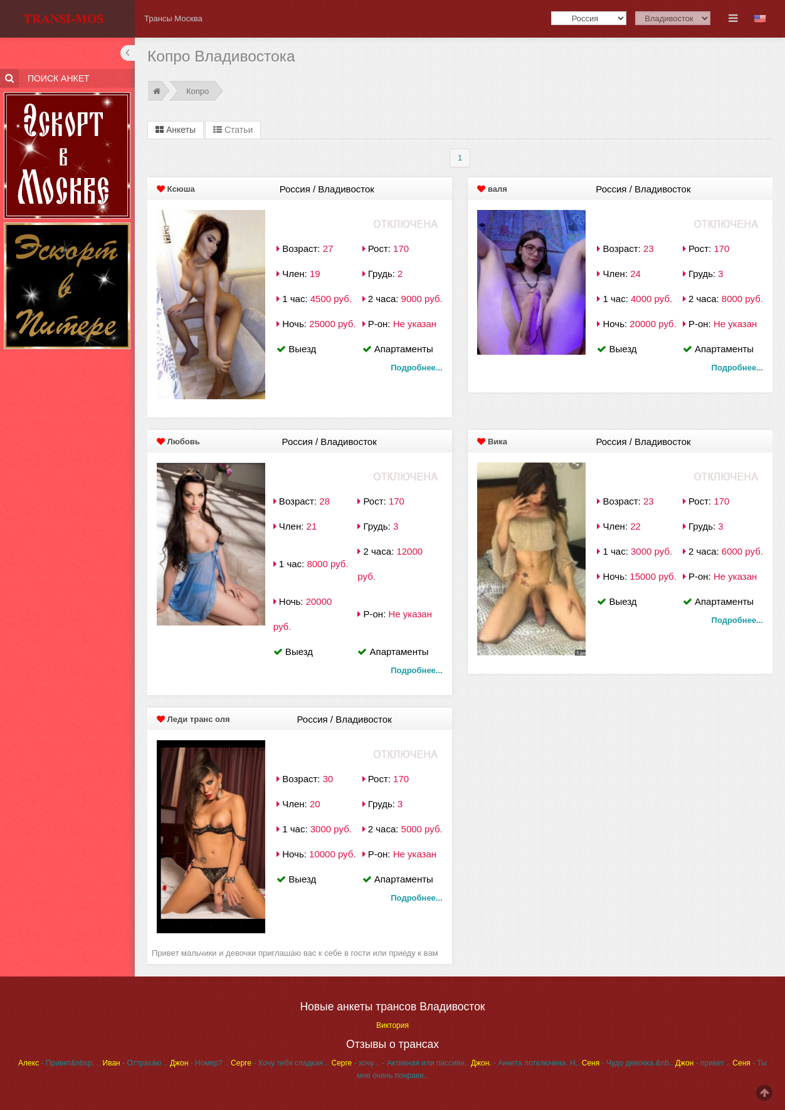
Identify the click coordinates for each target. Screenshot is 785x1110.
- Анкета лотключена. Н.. (525, 1063)
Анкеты (175, 130)
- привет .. (702, 1063)
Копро (197, 91)
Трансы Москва (173, 18)
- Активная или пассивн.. (425, 1063)
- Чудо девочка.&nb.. (627, 1063)
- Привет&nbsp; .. (59, 1063)
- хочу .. (355, 1063)
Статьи (233, 130)
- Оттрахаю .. (135, 1063)
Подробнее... (416, 367)
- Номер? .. (199, 1063)
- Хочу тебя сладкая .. (280, 1063)
